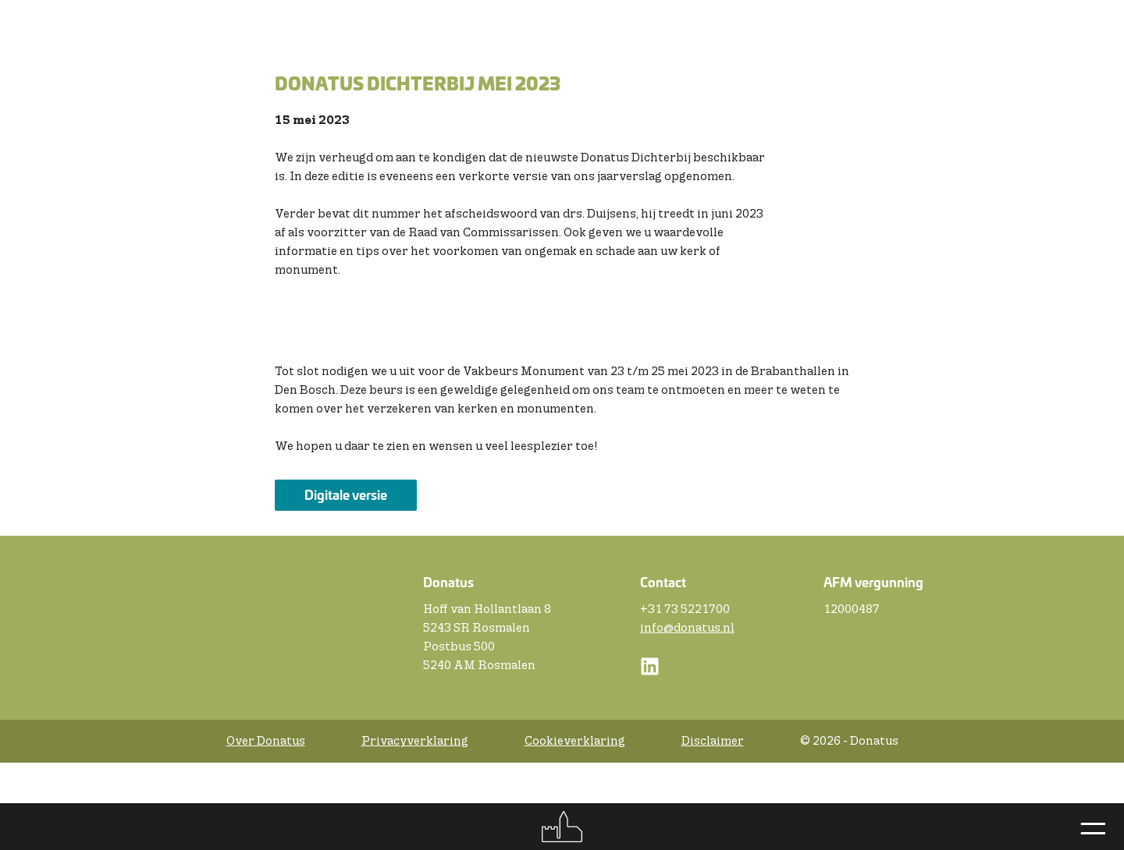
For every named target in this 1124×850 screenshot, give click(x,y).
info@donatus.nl (687, 628)
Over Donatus (265, 741)
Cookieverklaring (575, 741)
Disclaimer (712, 741)
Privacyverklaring (414, 741)
